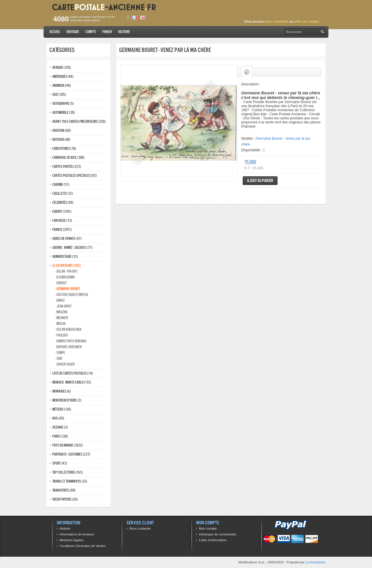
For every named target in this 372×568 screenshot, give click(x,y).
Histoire (124, 32)
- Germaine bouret (67, 289)
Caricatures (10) (64, 148)
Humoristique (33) (65, 256)
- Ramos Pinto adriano (70, 341)
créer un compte (306, 21)
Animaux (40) (61, 85)
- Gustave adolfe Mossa (71, 294)
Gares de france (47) (67, 238)
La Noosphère (315, 562)
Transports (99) (64, 490)
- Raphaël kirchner (68, 347)
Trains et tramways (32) (69, 481)
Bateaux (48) (61, 139)
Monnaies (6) (61, 391)
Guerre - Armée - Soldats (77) (72, 247)
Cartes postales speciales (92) (74, 175)
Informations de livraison (77, 534)
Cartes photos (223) (66, 166)
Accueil (54, 32)
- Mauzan (61, 312)
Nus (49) (58, 418)
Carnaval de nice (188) (68, 157)
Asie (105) (59, 94)
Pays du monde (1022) (67, 445)
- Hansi (60, 300)
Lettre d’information (212, 540)
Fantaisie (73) (62, 220)
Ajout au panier (260, 180)
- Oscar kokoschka (68, 329)
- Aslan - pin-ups (66, 271)
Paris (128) (60, 436)
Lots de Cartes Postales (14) (72, 373)
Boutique (73, 32)
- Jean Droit (63, 306)
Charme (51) (60, 184)
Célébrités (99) (63, 202)
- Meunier (61, 318)
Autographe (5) (63, 103)
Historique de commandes (217, 534)
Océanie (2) (60, 427)
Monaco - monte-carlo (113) (71, 382)
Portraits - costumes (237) (71, 454)
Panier (107, 32)
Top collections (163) (67, 472)
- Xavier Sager (65, 364)
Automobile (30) (63, 112)
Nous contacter (140, 528)
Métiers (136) (61, 409)
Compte (90, 32)
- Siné (58, 358)
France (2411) (62, 229)
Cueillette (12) (62, 193)
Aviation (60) (61, 130)
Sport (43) (59, 463)
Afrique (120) (61, 67)
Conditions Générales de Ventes (82, 546)
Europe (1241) (61, 211)
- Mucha (60, 323)
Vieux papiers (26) (65, 499)
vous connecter (276, 21)
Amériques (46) (63, 76)
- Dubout (61, 283)
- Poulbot (61, 335)
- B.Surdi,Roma (65, 277)
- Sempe (60, 352)
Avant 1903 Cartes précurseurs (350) (79, 121)
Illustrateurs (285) (66, 265)
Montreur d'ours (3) (66, 400)
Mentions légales (72, 540)
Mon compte (208, 528)
